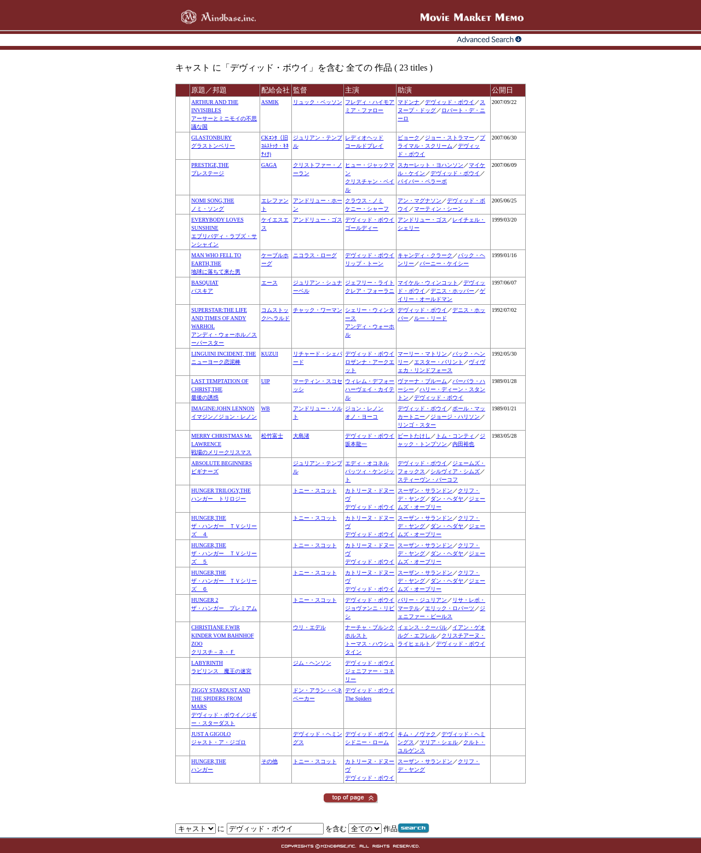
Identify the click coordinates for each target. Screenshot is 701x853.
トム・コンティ (455, 436)
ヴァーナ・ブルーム (422, 381)
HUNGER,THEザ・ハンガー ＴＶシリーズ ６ (224, 581)
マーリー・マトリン (422, 354)
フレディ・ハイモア (369, 102)
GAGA (269, 165)
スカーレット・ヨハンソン (430, 165)
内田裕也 (463, 444)
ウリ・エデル (309, 627)
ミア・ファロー (364, 110)
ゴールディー (361, 228)
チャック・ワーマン (317, 310)
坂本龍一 (356, 444)
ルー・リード (430, 318)
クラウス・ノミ (364, 201)
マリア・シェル (439, 742)
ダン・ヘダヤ (446, 499)
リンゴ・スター (417, 425)
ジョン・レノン (364, 408)
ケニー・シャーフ (367, 209)
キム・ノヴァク (417, 734)
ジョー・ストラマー (449, 138)
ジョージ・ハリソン (455, 417)
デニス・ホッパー (452, 291)
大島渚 (301, 436)
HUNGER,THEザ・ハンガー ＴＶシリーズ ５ (224, 553)
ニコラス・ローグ (315, 255)
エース (269, 283)
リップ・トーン (364, 263)
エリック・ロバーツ (449, 608)
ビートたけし (414, 436)
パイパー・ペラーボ (422, 181)
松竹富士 (272, 436)
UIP (265, 381)
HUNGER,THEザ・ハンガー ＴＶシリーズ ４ (224, 526)
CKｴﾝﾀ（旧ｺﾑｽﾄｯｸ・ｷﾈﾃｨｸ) (275, 146)
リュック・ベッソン (317, 102)
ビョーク (409, 138)
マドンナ (409, 102)
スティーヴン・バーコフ (428, 480)
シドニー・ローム (367, 742)
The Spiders (358, 698)
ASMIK (270, 102)
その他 (269, 761)
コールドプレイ (364, 146)
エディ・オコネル (367, 463)
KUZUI (269, 354)
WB (265, 408)
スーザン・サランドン (425, 491)
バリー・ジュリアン (422, 600)
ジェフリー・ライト (369, 283)
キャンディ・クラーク (425, 255)
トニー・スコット (315, 491)
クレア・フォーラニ (369, 291)
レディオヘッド (364, 138)
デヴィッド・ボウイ (449, 102)
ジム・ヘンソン (312, 663)
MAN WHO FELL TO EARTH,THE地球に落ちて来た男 (216, 263)
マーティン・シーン (438, 209)
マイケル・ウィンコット (428, 283)
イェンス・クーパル (422, 627)
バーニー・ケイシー (444, 263)
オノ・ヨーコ (361, 417)
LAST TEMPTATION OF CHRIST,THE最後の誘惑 (219, 389)
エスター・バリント (438, 362)
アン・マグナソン (419, 201)
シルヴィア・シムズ (455, 471)
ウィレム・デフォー (369, 381)
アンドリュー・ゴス (317, 220)
